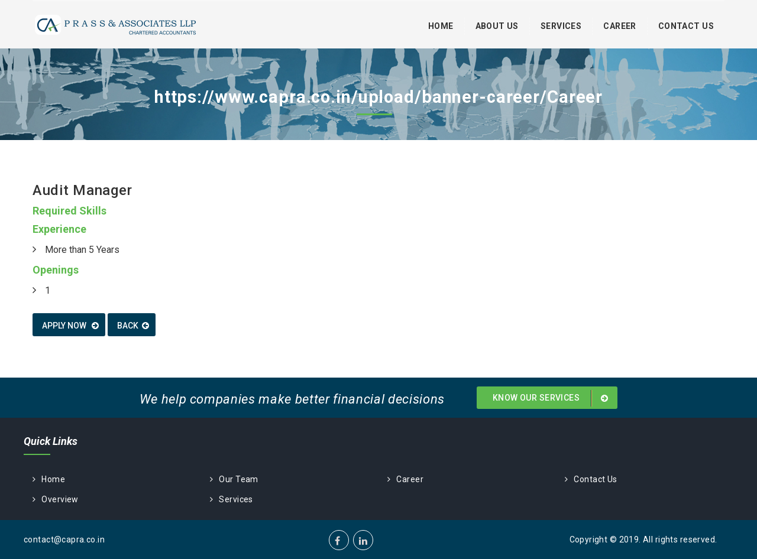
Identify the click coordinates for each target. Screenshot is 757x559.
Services (561, 26)
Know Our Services (553, 398)
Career (619, 26)
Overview (56, 499)
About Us (497, 26)
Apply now (70, 325)
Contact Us (686, 26)
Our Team (234, 479)
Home (441, 26)
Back (133, 325)
